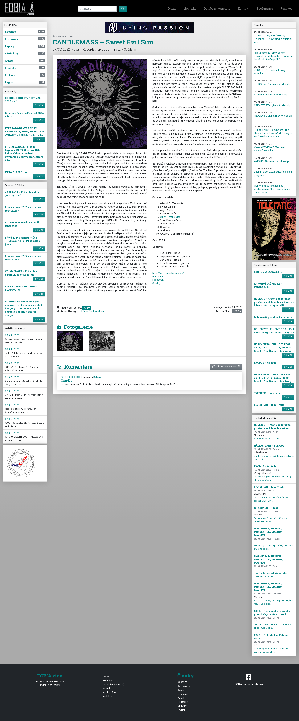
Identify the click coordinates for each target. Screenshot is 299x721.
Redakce (286, 8)
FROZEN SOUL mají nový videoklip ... (273, 116)
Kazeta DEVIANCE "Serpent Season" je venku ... (269, 147)
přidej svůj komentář (226, 366)
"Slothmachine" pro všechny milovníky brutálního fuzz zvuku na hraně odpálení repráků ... (273, 54)
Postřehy (183, 701)
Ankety (181, 697)
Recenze (182, 681)
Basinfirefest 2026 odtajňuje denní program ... (273, 172)
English (182, 709)
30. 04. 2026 (12, 363)
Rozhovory (184, 685)
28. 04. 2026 (12, 349)
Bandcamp (158, 276)
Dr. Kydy (182, 705)
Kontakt (243, 8)
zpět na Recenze (63, 36)
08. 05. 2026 (12, 433)
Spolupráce (265, 8)
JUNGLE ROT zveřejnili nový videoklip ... (269, 70)
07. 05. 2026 (12, 404)
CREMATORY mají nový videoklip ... (273, 104)
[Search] (97, 9)
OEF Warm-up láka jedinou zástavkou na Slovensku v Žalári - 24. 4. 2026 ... (272, 187)
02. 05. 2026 (12, 391)
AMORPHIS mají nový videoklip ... (272, 160)
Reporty (182, 689)
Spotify (156, 283)
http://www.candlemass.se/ (168, 272)
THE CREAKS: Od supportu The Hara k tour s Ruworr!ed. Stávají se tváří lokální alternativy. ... (273, 131)
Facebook (158, 279)
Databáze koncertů (217, 8)
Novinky (190, 8)
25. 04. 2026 (12, 335)
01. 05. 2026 (12, 377)
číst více (39, 105)
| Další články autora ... (93, 311)
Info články (184, 693)
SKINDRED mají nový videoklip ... (272, 93)
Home (172, 8)
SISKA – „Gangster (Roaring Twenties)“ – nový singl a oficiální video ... (273, 37)
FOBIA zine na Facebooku (249, 679)
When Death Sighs (170, 216)
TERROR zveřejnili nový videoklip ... (273, 82)
